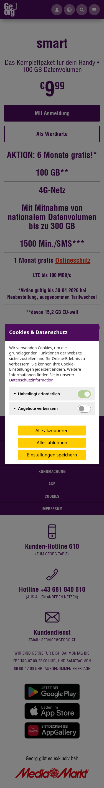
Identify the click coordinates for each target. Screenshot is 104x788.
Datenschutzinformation (31, 380)
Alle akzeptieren (52, 430)
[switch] (84, 409)
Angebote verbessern (38, 408)
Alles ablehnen (52, 443)
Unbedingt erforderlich (39, 394)
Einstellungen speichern (52, 455)
